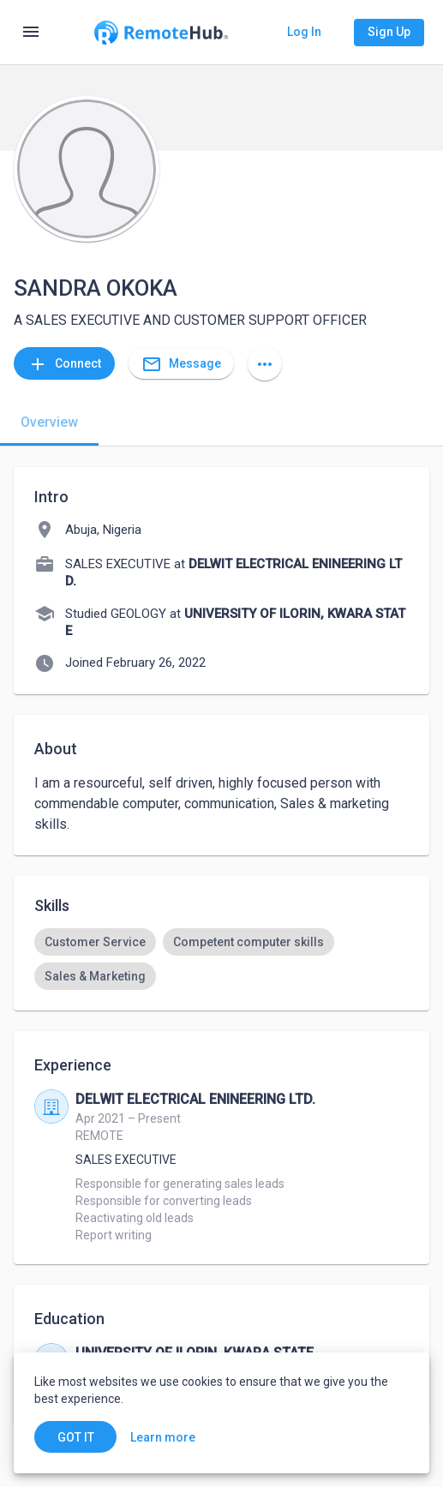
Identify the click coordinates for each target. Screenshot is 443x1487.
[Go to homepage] (161, 32)
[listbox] (221, 959)
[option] (95, 942)
